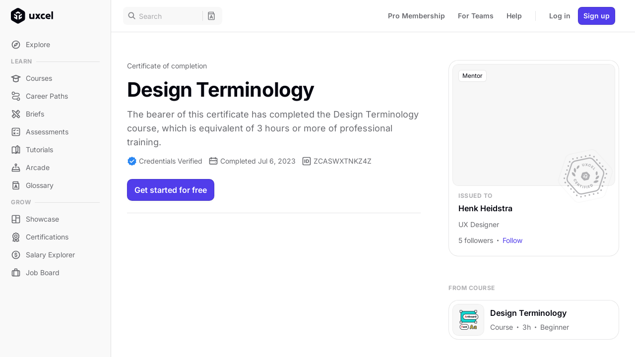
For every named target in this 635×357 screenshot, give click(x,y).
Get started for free (170, 190)
